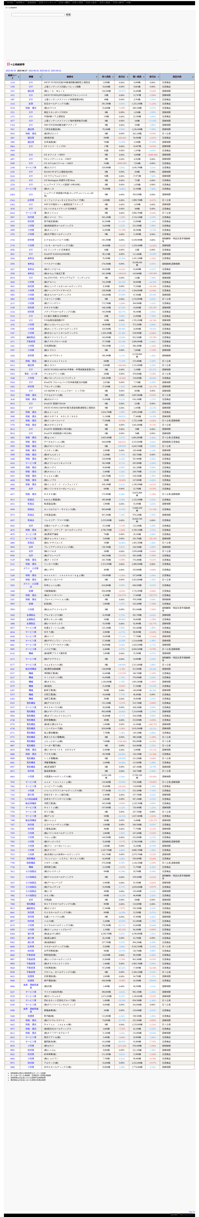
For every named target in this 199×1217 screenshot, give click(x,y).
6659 (12, 711)
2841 (12, 254)
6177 (12, 665)
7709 (12, 863)
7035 (12, 782)
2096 (12, 155)
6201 (12, 669)
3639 (12, 399)
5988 (12, 624)
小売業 (31, 226)
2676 (12, 221)
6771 (12, 733)
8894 (12, 963)
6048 (12, 640)
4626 (12, 526)
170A (12, 125)
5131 (12, 564)
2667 (12, 217)
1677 (12, 121)
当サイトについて (186, 1215)
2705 (12, 234)
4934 (12, 547)
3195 (12, 325)
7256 (12, 803)
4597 (12, 520)
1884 (12, 142)
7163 (12, 795)
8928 (12, 968)
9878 (12, 1046)
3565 (12, 386)
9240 (12, 1005)
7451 (12, 829)
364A (12, 408)
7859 (12, 887)
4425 (12, 476)
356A (12, 391)
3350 (12, 355)
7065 (12, 786)
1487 (12, 99)
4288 (12, 459)
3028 (12, 282)
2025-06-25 (45, 70)
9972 (12, 1063)
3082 (12, 295)
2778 (12, 245)
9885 (12, 1050)
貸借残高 (31, 2)
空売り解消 (118, 2)
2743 (12, 240)
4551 (12, 504)
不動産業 (31, 341)
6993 (12, 777)
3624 (12, 395)
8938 (12, 972)
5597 (12, 599)
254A (12, 200)
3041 (12, 286)
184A (12, 133)
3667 (12, 412)
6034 (12, 632)
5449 (12, 591)
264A (12, 213)
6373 (12, 694)
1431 (12, 91)
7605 (12, 846)
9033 (12, 976)
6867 (12, 745)
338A (12, 361)
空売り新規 (104, 2)
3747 (12, 421)
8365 (12, 938)
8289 (12, 929)
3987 (12, 450)
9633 (12, 1037)
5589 (12, 595)
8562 (12, 942)
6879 (12, 750)
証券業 (31, 200)
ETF (31, 82)
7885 (12, 895)
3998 (12, 454)
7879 (12, 891)
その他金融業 (30, 799)
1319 (12, 82)
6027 (12, 628)
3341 (12, 346)
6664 (12, 716)
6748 (12, 720)
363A (12, 403)
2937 (12, 269)
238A (12, 194)
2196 (12, 167)
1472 (12, 95)
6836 (12, 741)
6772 (12, 737)
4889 (12, 543)
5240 (12, 575)
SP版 (128, 2)
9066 (12, 986)
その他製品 (31, 871)
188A (12, 146)
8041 (12, 912)
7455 (12, 833)
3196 (12, 329)
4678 (12, 534)
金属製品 (31, 615)
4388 (12, 467)
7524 (12, 837)
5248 (12, 579)
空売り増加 (77, 2)
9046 (12, 980)
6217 (12, 673)
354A (12, 382)
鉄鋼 (31, 591)
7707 (12, 859)
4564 (12, 509)
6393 (12, 699)
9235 (12, 1000)
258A (12, 204)
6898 (12, 758)
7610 (12, 850)
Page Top (192, 1212)
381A (12, 429)
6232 (12, 682)
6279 (12, 686)
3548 (12, 378)
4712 (12, 538)
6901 (12, 763)
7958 (12, 900)
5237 (12, 570)
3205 (12, 337)
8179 (12, 925)
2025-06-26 (34, 70)
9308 (12, 1016)
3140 (12, 307)
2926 (12, 258)
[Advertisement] (85, 39)
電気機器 (31, 703)
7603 (12, 841)
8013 (12, 908)
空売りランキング (47, 2)
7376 (12, 812)
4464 (12, 489)
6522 (12, 703)
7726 (12, 867)
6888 (12, 754)
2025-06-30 (11, 70)
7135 (12, 790)
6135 (12, 653)
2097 (12, 159)
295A (12, 278)
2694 (12, 226)
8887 (12, 959)
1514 (12, 104)
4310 (12, 463)
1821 (12, 129)
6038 (12, 636)
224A (12, 176)
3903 (12, 438)
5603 (12, 604)
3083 (12, 299)
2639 (12, 209)
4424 (12, 472)
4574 (12, 515)
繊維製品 (31, 337)
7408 (12, 820)
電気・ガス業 (30, 374)
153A (12, 108)
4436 (12, 484)
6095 (12, 649)
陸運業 (31, 976)
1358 (12, 87)
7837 (12, 883)
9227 (12, 992)
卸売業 (31, 217)
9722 (12, 1041)
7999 (12, 904)
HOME (10, 2)
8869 (12, 955)
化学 (31, 489)
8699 (12, 946)
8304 (12, 934)
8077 (12, 921)
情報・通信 (31, 108)
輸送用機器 (31, 669)
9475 (12, 1029)
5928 (12, 615)
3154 (12, 312)
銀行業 (31, 795)
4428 (12, 480)
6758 (12, 728)
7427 (12, 824)
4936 (12, 555)
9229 (12, 996)
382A (12, 433)
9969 (12, 1059)
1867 (12, 138)
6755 (12, 724)
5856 (12, 609)
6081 (12, 645)
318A (12, 320)
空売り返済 (91, 2)
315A (12, 316)
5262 (12, 585)
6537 (12, 707)
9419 (12, 1020)
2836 (12, 250)
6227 (12, 677)
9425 (12, 1024)
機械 (31, 653)
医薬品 (31, 499)
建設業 (31, 91)
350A (12, 374)
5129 (12, 560)
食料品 (31, 258)
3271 (12, 341)
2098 (12, 163)
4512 (12, 499)
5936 (12, 619)
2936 (12, 264)
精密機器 (31, 858)
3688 (12, 416)
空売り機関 (64, 2)
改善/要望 (174, 1215)
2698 (12, 230)
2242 (12, 172)
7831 (12, 877)
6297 (12, 690)
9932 (12, 1054)
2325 (12, 189)
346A (12, 369)
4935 (12, 551)
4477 (12, 494)
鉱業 (31, 103)
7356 (12, 807)
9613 (12, 1033)
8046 (12, 917)
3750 (12, 425)
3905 (12, 442)
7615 (12, 854)
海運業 (31, 1016)
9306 (12, 1010)
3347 (12, 350)
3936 (12, 446)
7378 (12, 816)
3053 (12, 290)
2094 (12, 150)
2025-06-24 (56, 70)
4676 (12, 530)
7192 (12, 799)
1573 (12, 116)
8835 (12, 951)
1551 (12, 112)
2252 (12, 180)
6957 (12, 767)
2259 (12, 184)
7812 (12, 871)
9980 (12, 1067)
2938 (12, 273)
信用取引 (20, 2)
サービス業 (31, 167)
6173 (12, 659)
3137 (12, 303)
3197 (12, 333)
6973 (12, 771)
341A (12, 365)
